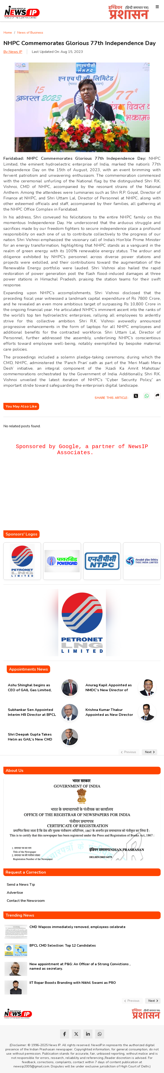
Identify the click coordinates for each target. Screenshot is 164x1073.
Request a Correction (26, 872)
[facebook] (64, 1034)
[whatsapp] (99, 1034)
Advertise (15, 892)
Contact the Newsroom (26, 900)
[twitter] (76, 1034)
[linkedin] (87, 1034)
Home (8, 32)
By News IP (12, 51)
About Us (14, 770)
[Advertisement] (83, 495)
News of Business (30, 32)
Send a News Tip (21, 884)
